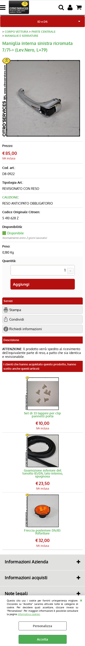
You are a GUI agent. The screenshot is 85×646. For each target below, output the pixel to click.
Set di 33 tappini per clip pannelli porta (42, 415)
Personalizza (42, 626)
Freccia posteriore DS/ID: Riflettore (42, 532)
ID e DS (42, 21)
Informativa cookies (29, 614)
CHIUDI (81, 600)
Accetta (42, 639)
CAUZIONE (10, 197)
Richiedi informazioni (25, 329)
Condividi (16, 319)
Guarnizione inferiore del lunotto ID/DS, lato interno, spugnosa (42, 473)
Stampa (15, 309)
